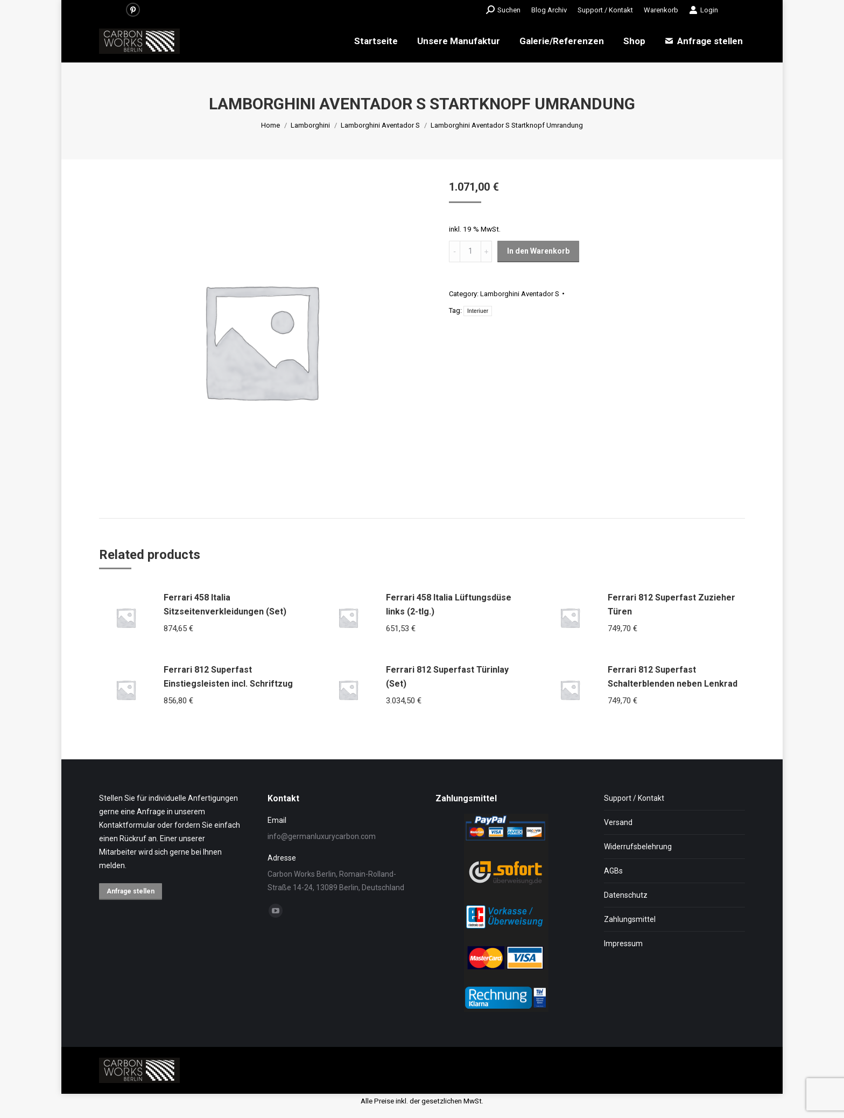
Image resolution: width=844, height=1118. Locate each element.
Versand (618, 822)
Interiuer (477, 311)
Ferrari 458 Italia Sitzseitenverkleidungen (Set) (225, 604)
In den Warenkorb (538, 251)
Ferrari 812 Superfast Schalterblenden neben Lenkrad (672, 677)
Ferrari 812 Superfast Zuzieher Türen (671, 604)
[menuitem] (549, 10)
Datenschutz (626, 895)
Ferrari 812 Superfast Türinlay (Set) (447, 677)
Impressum (623, 943)
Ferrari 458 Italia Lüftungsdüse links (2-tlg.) (448, 604)
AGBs (613, 871)
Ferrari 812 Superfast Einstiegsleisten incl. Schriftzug (228, 677)
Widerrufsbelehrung (638, 846)
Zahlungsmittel (630, 919)
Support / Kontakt (634, 798)
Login (703, 9)
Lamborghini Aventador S (519, 294)
